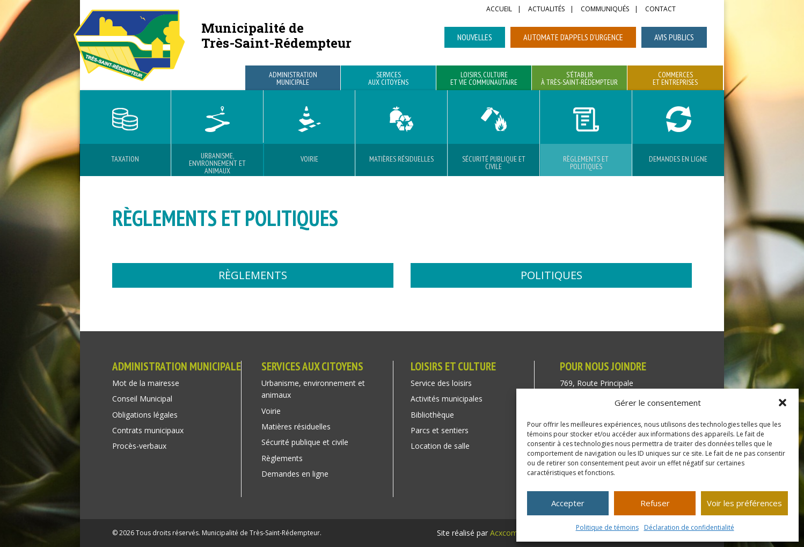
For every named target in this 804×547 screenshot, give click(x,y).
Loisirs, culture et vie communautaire (483, 79)
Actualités (546, 9)
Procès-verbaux (139, 446)
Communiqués (605, 9)
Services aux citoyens (388, 79)
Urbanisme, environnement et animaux (217, 163)
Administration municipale (293, 79)
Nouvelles (474, 37)
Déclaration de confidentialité (689, 527)
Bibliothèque (432, 415)
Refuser (655, 503)
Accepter (567, 503)
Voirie (309, 159)
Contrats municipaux (148, 430)
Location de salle (440, 446)
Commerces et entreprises (675, 79)
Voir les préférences (744, 503)
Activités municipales (447, 398)
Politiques (551, 275)
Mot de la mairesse (145, 383)
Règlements (252, 275)
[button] (782, 402)
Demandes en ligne (678, 159)
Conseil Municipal (142, 398)
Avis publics (674, 37)
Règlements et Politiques (586, 162)
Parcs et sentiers (440, 430)
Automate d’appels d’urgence (573, 37)
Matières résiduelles (401, 159)
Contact (660, 9)
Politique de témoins (607, 527)
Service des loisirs (441, 383)
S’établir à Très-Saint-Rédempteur (579, 79)
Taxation (125, 159)
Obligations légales (145, 415)
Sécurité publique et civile (493, 162)
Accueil (499, 9)
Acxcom (504, 533)
